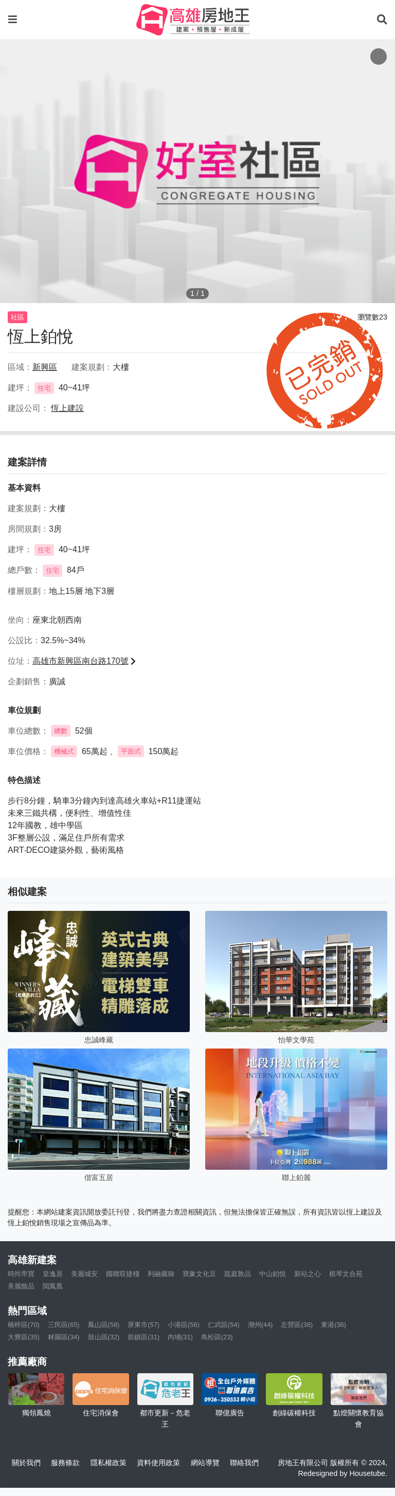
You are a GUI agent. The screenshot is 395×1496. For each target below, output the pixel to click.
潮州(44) (260, 1325)
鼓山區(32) (104, 1337)
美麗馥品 (21, 1286)
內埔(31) (180, 1337)
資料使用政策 (158, 1462)
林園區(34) (64, 1337)
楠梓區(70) (24, 1325)
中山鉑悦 (272, 1274)
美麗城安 (84, 1274)
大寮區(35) (24, 1337)
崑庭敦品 (237, 1274)
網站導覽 (205, 1462)
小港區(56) (184, 1325)
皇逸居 (53, 1274)
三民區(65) (64, 1325)
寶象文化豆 (199, 1274)
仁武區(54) (224, 1325)
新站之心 (307, 1274)
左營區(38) (297, 1325)
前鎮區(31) (143, 1337)
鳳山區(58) (104, 1325)
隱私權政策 (109, 1462)
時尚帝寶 (21, 1274)
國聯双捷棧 (122, 1274)
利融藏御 (161, 1274)
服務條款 (65, 1462)
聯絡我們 (244, 1462)
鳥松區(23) (217, 1337)
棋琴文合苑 (346, 1274)
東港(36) (333, 1325)
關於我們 (26, 1462)
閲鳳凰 (53, 1286)
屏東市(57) (143, 1325)
